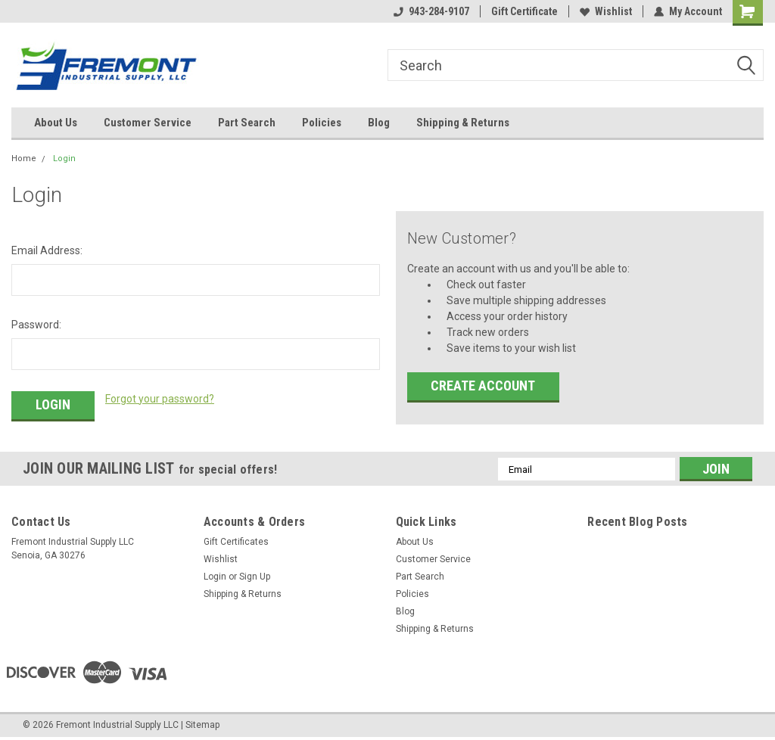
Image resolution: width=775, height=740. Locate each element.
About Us (55, 122)
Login (64, 158)
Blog (379, 122)
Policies (321, 122)
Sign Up (254, 576)
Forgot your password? (159, 399)
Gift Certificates (236, 541)
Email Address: (46, 250)
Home (23, 158)
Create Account (483, 385)
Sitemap (202, 725)
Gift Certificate (524, 11)
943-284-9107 (431, 11)
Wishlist (606, 11)
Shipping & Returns (462, 122)
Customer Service (147, 122)
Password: (36, 325)
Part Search (246, 122)
